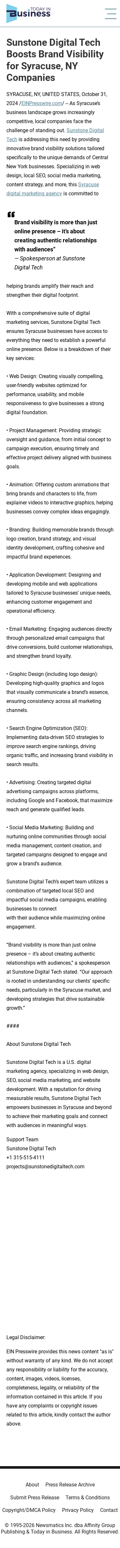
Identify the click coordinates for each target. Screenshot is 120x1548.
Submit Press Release (34, 1497)
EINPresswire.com (41, 103)
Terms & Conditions (88, 1497)
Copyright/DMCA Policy (29, 1510)
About (32, 1485)
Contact (109, 1510)
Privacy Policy (78, 1510)
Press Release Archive (70, 1485)
